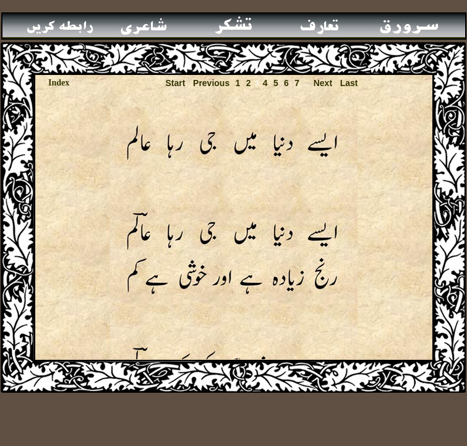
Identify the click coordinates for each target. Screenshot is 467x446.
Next (323, 83)
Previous (211, 83)
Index (58, 82)
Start (175, 83)
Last (349, 83)
